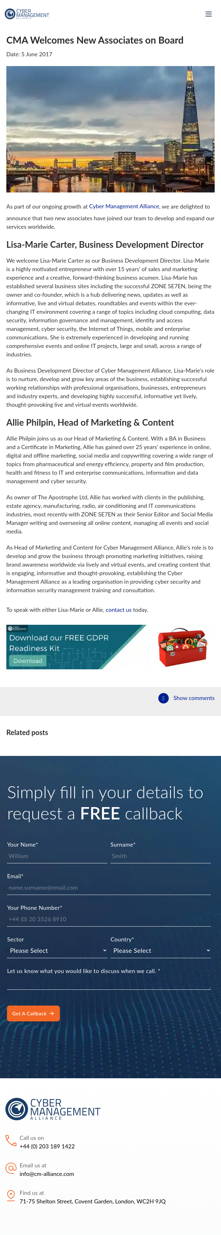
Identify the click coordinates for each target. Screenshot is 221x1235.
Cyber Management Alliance (124, 206)
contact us (118, 609)
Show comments (194, 697)
